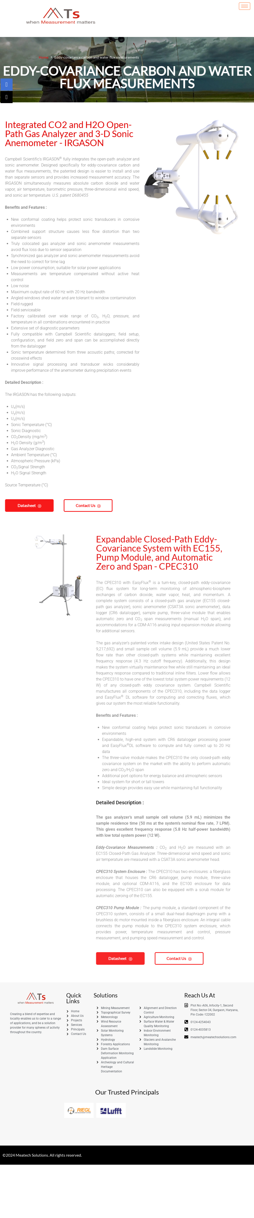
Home (43, 57)
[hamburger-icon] (244, 7)
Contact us (57, 505)
